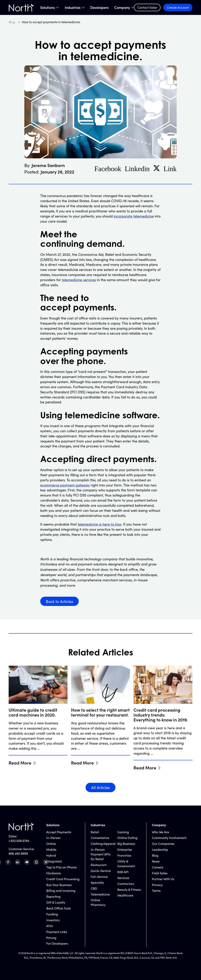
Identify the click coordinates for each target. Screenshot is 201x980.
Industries (72, 7)
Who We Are (160, 832)
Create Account (178, 7)
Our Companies (163, 843)
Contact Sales (147, 7)
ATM (49, 926)
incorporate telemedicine (134, 216)
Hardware (53, 873)
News (156, 861)
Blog (155, 855)
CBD (94, 888)
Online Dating (127, 838)
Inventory (53, 920)
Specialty (97, 882)
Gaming (123, 832)
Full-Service (99, 876)
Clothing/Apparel (103, 843)
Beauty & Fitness (129, 889)
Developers (99, 7)
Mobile (51, 849)
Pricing (51, 938)
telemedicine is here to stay (99, 524)
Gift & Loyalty (55, 902)
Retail (95, 832)
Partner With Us (163, 879)
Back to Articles (59, 601)
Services (123, 878)
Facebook (107, 168)
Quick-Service (101, 871)
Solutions (47, 7)
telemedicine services (79, 279)
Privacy (157, 885)
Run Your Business (59, 885)
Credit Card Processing (62, 879)
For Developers (57, 943)
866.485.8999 (18, 853)
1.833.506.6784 (19, 841)
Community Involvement (169, 838)
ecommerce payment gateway (65, 485)
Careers (157, 867)
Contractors (125, 884)
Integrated (54, 861)
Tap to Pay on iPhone (61, 867)
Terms (156, 890)
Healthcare (125, 895)
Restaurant (98, 865)
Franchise (124, 855)
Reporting (53, 896)
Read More (20, 762)
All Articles (100, 787)
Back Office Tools (58, 908)
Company (122, 7)
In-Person (53, 838)
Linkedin (137, 168)
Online (51, 843)
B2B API (123, 872)
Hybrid (51, 855)
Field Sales (159, 873)
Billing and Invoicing (60, 890)
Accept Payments (58, 832)
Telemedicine (100, 894)
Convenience (100, 838)
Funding (52, 914)
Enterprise (124, 849)
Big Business (126, 843)
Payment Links (56, 932)
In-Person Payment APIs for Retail (101, 854)
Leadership (160, 849)
